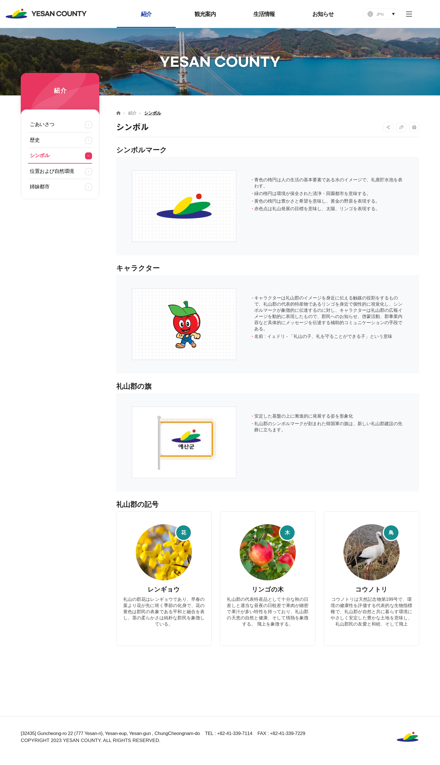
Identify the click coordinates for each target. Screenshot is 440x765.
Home (118, 113)
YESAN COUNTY (46, 14)
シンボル (152, 113)
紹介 (132, 113)
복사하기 (401, 127)
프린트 (414, 127)
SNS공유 (388, 127)
